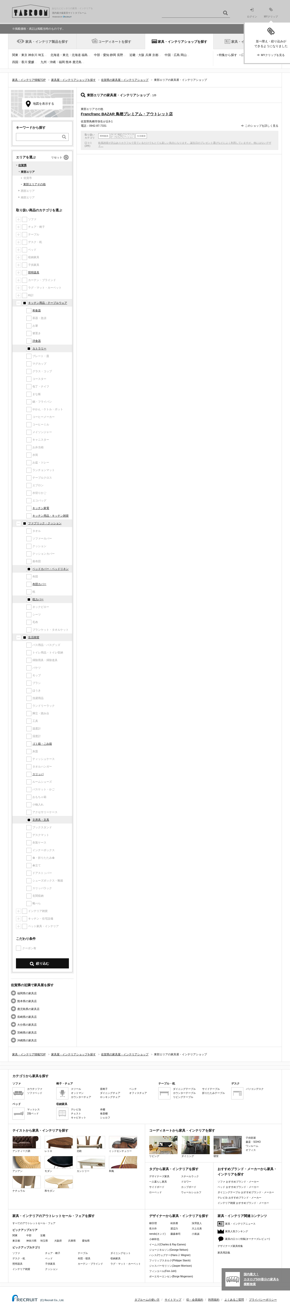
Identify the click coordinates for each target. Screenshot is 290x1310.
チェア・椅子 (52, 1253)
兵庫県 (72, 1240)
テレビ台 (76, 1109)
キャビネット (78, 1117)
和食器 (36, 310)
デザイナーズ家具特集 (230, 1246)
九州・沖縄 (48, 62)
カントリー (91, 1164)
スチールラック (190, 1176)
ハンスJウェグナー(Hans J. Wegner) (169, 1255)
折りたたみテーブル (213, 1093)
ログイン (252, 13)
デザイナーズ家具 (159, 1176)
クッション (51, 1269)
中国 (168, 55)
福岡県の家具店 (27, 993)
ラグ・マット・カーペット (125, 1263)
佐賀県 (22, 165)
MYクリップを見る (273, 55)
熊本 (69, 62)
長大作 (153, 1228)
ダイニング (195, 1146)
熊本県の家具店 (27, 1001)
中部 (97, 55)
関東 (15, 55)
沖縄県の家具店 (27, 1040)
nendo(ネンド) (157, 1233)
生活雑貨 (33, 637)
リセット (56, 157)
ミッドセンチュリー (123, 1144)
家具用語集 (224, 1252)
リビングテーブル (183, 1097)
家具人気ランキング (236, 1231)
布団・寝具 (84, 1258)
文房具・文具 (40, 819)
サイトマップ (173, 1299)
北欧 (91, 1144)
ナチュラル (26, 1184)
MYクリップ (271, 13)
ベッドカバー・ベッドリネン (50, 568)
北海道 (76, 55)
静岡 (113, 55)
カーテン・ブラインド (90, 1263)
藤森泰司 (175, 1233)
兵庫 (148, 55)
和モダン (59, 1184)
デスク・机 (18, 1258)
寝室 (228, 1146)
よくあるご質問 (234, 1299)
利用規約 (213, 1299)
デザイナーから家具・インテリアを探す (178, 1216)
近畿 (132, 55)
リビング (163, 1146)
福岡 (62, 62)
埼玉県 (44, 1240)
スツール (76, 1089)
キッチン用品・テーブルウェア (47, 302)
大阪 (141, 55)
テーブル (83, 1253)
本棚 (102, 1109)
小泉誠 (195, 1233)
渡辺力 (174, 1228)
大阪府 (58, 1240)
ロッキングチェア (110, 1097)
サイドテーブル (211, 1089)
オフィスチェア (138, 1093)
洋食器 (36, 340)
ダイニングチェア (110, 1093)
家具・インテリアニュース (240, 1223)
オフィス (251, 1150)
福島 (85, 55)
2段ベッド (33, 1113)
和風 (123, 1164)
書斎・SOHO (253, 1141)
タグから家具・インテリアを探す (174, 1169)
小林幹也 (154, 1239)
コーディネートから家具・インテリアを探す (182, 1130)
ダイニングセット (120, 1253)
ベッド (49, 1258)
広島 (177, 55)
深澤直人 (197, 1223)
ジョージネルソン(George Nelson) (168, 1249)
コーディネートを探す (114, 42)
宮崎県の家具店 (27, 1032)
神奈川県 (31, 1240)
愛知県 (86, 1240)
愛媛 (31, 62)
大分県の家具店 (27, 1024)
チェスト (76, 1113)
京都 (155, 55)
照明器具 (33, 272)
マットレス (33, 1109)
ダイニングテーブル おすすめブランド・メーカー (246, 1192)
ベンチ (133, 1089)
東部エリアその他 (34, 184)
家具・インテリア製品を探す (46, 42)
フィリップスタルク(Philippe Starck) (169, 1260)
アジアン (26, 1164)
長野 (120, 55)
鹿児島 (77, 62)
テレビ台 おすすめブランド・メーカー (239, 1197)
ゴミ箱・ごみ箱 (42, 743)
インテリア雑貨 (21, 1269)
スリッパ (38, 774)
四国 (15, 62)
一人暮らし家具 (158, 1181)
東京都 (16, 1240)
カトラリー (39, 348)
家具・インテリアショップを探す (182, 42)
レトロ (59, 1144)
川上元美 (197, 1228)
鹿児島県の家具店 (28, 1008)
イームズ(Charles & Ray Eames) (167, 1244)
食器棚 (104, 1113)
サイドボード (156, 1187)
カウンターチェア (81, 1097)
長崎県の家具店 (27, 1016)
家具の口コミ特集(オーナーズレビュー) (247, 1239)
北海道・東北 (59, 55)
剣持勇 (174, 1223)
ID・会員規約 (194, 1299)
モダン (59, 1164)
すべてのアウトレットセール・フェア (33, 1223)
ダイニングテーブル (184, 1089)
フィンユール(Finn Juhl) (162, 1271)
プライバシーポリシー (263, 1299)
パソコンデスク (255, 1089)
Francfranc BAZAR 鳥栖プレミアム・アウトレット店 (127, 114)
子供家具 (50, 1263)
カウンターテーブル (184, 1093)
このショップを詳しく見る (261, 125)
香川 (24, 62)
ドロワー (186, 1181)
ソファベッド (34, 1093)
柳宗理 (153, 1223)
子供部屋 (251, 1137)
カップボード (188, 1187)
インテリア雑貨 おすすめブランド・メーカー (243, 1203)
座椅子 (104, 1089)
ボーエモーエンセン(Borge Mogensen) (171, 1276)
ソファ (16, 1253)
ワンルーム (252, 1146)
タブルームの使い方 (147, 1299)
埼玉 (41, 55)
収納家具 (115, 1258)
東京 (24, 55)
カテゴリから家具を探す (30, 1076)
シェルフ (105, 1117)
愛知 (106, 55)
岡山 (184, 55)
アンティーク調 (26, 1144)
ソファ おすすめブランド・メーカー (238, 1181)
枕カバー (38, 599)
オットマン (77, 1093)
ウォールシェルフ (191, 1192)
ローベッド (155, 1192)
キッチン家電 (40, 508)
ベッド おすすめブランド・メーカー (238, 1187)
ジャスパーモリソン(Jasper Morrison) (170, 1265)
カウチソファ (34, 1089)
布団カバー (39, 584)
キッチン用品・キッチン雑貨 (50, 515)
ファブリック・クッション (45, 523)
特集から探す (228, 55)
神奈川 (32, 55)
